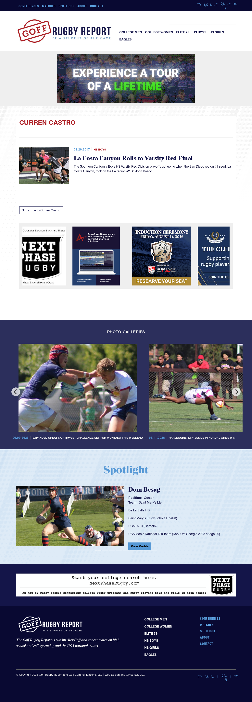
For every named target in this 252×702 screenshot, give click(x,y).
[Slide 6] (133, 551)
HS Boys (199, 32)
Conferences (29, 6)
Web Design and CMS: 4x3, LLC (125, 674)
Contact (96, 6)
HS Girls (216, 32)
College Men (130, 32)
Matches (49, 6)
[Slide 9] (154, 551)
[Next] (236, 391)
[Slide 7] (140, 551)
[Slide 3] (112, 551)
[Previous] (15, 391)
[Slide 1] (98, 551)
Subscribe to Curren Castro (41, 210)
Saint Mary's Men (151, 502)
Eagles (125, 39)
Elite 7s (182, 32)
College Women (159, 32)
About (82, 6)
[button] (32, 518)
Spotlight (66, 6)
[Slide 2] (105, 551)
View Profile (139, 546)
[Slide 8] (147, 551)
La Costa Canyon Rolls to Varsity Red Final (133, 158)
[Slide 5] (126, 551)
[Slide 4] (119, 551)
